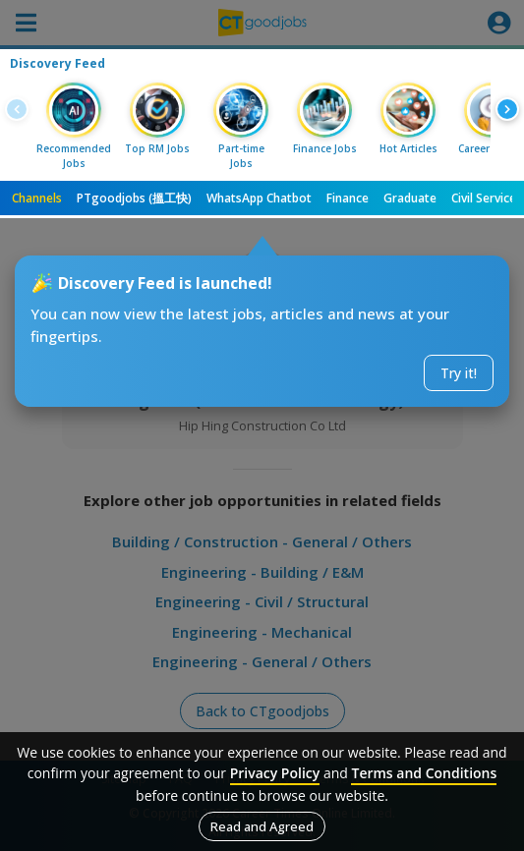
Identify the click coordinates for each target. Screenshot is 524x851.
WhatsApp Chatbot (259, 198)
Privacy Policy (275, 773)
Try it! (458, 373)
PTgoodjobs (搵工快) (134, 198)
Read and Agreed (262, 826)
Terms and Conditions (423, 773)
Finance (347, 198)
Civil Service (483, 198)
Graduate (410, 198)
